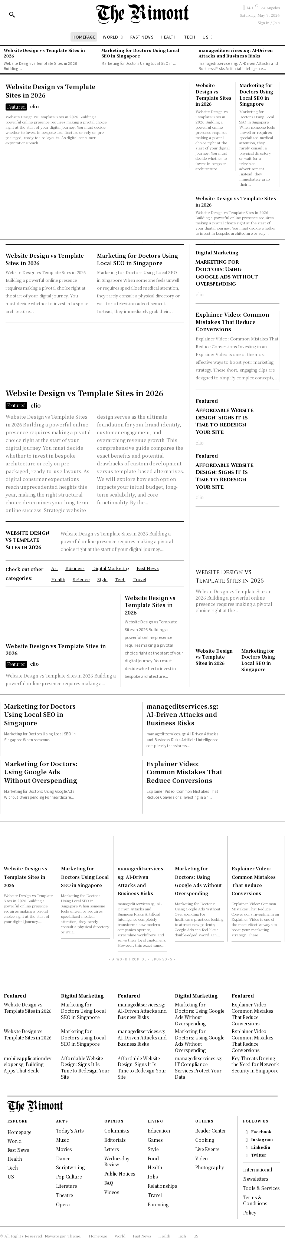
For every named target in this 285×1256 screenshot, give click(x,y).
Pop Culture (69, 1176)
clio (34, 105)
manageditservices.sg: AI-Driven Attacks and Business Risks (236, 53)
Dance (63, 1157)
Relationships (162, 1185)
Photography (209, 1167)
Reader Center (210, 1130)
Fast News (18, 1149)
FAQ (108, 1182)
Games (155, 1139)
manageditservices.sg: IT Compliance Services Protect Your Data (198, 1067)
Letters (111, 1148)
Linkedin (260, 1147)
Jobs (153, 1176)
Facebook (261, 1131)
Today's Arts (69, 1130)
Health (14, 1158)
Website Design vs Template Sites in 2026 (44, 53)
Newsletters (255, 1178)
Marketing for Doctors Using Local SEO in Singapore (140, 53)
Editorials (114, 1139)
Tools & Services (261, 1187)
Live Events (207, 1148)
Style (153, 1148)
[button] (12, 14)
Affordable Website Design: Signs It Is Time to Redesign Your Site (224, 420)
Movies (64, 1148)
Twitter (258, 1155)
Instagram (261, 1139)
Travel (155, 1194)
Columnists (116, 1130)
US (10, 1176)
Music (62, 1139)
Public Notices (119, 1173)
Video (201, 1157)
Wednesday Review (117, 1160)
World (14, 1140)
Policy (249, 1212)
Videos (111, 1191)
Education (159, 1130)
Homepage (19, 1131)
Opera (63, 1203)
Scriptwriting (70, 1167)
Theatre (64, 1194)
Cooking (204, 1139)
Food (153, 1157)
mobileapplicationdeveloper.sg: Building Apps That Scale (28, 1064)
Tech (12, 1167)
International (257, 1169)
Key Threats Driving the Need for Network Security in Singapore (255, 1064)
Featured (16, 106)
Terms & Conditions (255, 1199)
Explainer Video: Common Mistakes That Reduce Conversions (232, 321)
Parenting (158, 1203)
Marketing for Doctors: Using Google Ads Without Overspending (227, 272)
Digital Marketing (217, 252)
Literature (66, 1185)
